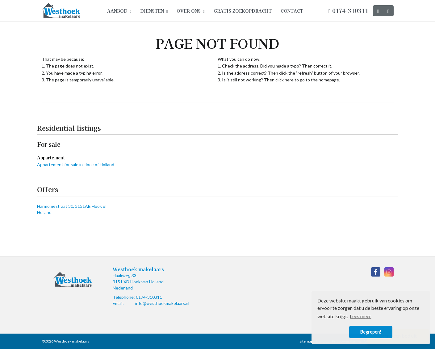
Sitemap (306, 341)
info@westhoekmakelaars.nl (162, 303)
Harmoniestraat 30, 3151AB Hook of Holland (72, 209)
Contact (292, 11)
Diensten (154, 11)
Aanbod (119, 11)
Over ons (190, 11)
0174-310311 (348, 10)
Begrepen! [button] (370, 332)
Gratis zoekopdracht (243, 11)
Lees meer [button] (360, 316)
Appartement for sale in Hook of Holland (75, 164)
